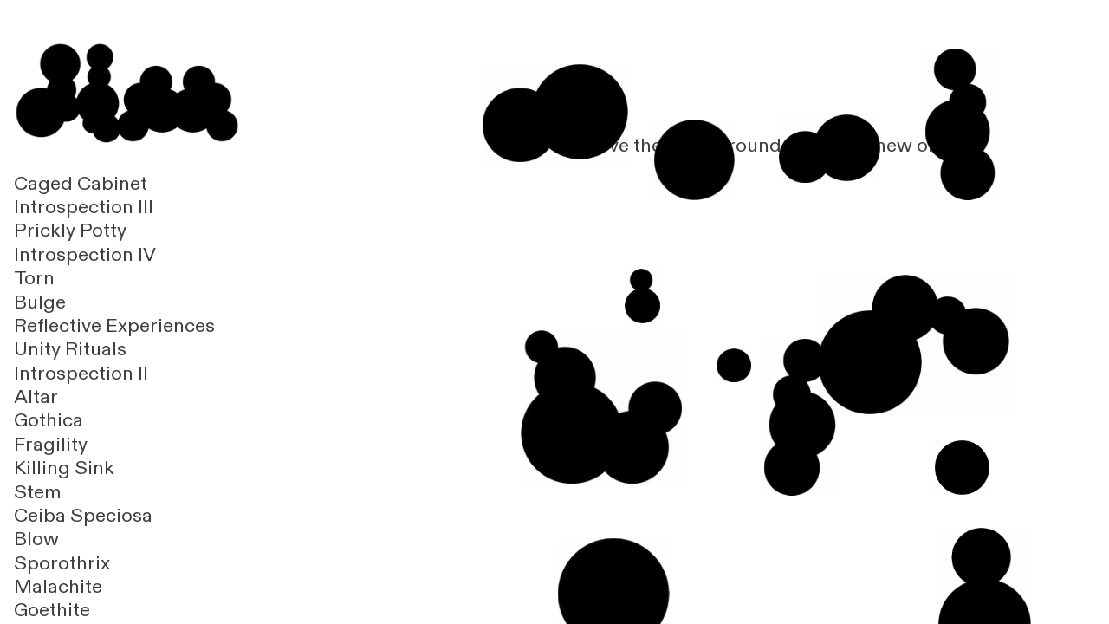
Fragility (51, 445)
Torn (34, 278)
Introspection (73, 374)
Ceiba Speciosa (83, 516)
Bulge (40, 302)
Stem (38, 492)
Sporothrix (62, 563)
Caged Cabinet (80, 184)
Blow (36, 539)
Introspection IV (85, 255)
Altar (35, 397)
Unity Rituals (70, 349)
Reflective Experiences (114, 326)
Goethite (52, 610)
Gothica (48, 420)
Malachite (58, 587)
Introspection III (83, 207)
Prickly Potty (70, 231)
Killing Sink (64, 468)
